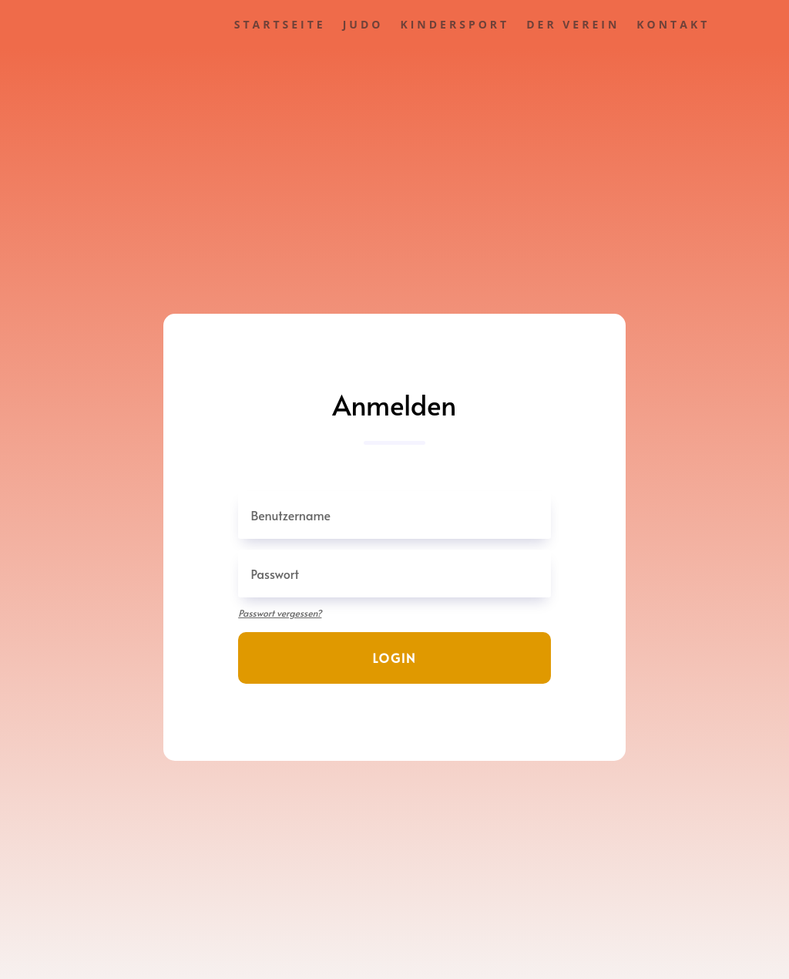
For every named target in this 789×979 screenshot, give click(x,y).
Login (395, 657)
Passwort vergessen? (279, 613)
